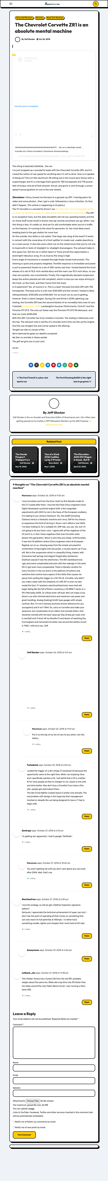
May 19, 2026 (21, 467)
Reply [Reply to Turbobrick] (86, 816)
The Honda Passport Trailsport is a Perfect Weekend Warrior (24, 460)
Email (15, 1074)
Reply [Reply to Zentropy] (86, 848)
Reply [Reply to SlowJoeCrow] (86, 935)
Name (15, 1062)
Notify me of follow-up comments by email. (35, 1121)
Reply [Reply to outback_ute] (86, 1002)
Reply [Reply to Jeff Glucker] (86, 714)
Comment (18, 1024)
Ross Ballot (52, 463)
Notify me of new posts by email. (30, 1127)
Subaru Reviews (67, 1179)
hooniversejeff (37, 156)
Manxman (27, 495)
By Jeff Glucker (25, 39)
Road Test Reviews (55, 18)
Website (16, 1087)
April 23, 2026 (80, 467)
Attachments (19, 1100)
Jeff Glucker (56, 413)
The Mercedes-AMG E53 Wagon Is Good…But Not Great (83, 458)
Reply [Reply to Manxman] (86, 638)
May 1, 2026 (50, 467)
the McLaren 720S (31, 306)
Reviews (39, 18)
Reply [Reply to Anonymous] (86, 958)
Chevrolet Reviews (24, 18)
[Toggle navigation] (10, 4)
